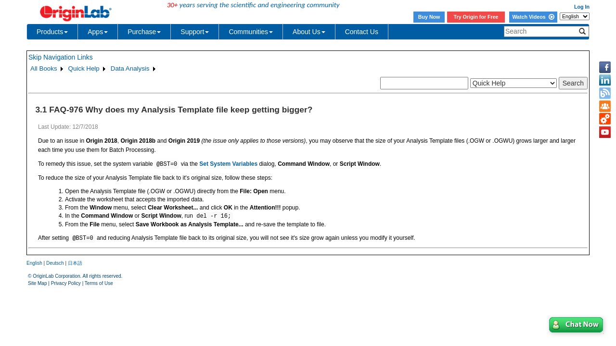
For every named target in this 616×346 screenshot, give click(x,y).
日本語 (75, 263)
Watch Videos (533, 17)
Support (194, 32)
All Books (43, 68)
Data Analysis (130, 68)
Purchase (144, 32)
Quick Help (84, 68)
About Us (309, 32)
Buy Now (429, 17)
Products (52, 32)
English (34, 263)
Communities (251, 32)
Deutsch (55, 263)
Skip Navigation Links (60, 57)
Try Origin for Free (476, 17)
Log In (582, 7)
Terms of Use (99, 283)
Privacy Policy (66, 283)
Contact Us (361, 32)
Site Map (37, 283)
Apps (98, 32)
